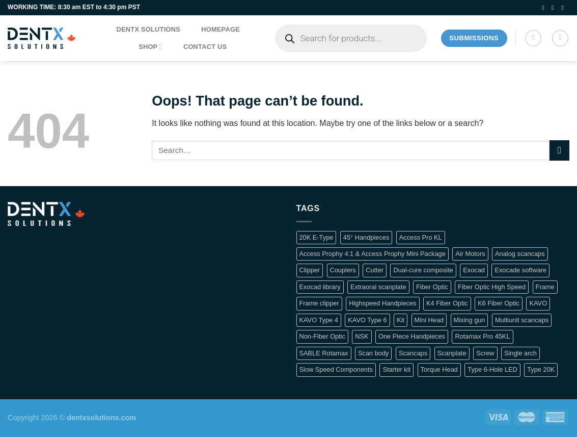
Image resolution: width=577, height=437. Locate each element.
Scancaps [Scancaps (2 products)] (413, 353)
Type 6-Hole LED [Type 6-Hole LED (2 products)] (492, 369)
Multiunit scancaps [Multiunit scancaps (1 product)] (521, 320)
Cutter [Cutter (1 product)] (374, 270)
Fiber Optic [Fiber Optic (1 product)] (432, 287)
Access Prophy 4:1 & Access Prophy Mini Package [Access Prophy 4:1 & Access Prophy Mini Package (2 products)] (372, 254)
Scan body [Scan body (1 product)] (373, 353)
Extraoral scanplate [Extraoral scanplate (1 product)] (378, 287)
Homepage (220, 29)
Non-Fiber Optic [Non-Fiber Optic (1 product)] (322, 336)
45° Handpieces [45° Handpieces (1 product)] (366, 237)
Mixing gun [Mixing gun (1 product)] (469, 320)
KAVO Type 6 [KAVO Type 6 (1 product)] (367, 320)
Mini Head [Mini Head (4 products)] (429, 320)
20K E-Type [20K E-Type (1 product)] (316, 237)
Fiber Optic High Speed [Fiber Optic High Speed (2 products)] (492, 287)
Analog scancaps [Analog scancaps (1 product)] (519, 254)
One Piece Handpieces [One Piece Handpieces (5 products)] (411, 336)
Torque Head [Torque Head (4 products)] (439, 369)
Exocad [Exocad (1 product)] (474, 270)
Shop (150, 47)
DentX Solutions (148, 29)
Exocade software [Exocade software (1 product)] (520, 270)
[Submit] (559, 150)
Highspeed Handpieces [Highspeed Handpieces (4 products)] (382, 303)
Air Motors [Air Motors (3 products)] (470, 254)
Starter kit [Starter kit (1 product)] (396, 369)
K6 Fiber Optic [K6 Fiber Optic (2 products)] (498, 303)
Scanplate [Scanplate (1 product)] (451, 353)
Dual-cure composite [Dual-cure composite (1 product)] (423, 270)
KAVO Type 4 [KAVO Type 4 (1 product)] (318, 320)
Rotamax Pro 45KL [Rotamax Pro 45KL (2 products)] (482, 336)
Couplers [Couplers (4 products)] (343, 270)
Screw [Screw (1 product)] (485, 353)
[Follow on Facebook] (545, 7)
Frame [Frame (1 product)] (545, 287)
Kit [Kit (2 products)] (400, 320)
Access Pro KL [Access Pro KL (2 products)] (420, 237)
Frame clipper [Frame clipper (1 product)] (319, 303)
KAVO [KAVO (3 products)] (538, 303)
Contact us (205, 46)
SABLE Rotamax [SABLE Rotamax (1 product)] (323, 353)
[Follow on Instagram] (555, 7)
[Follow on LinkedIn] (564, 7)
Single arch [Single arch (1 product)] (520, 353)
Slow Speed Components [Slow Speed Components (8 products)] (336, 369)
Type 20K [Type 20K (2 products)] (541, 369)
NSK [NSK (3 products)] (361, 336)
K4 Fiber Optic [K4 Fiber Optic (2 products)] (447, 303)
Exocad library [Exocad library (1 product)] (320, 287)
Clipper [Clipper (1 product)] (309, 270)
